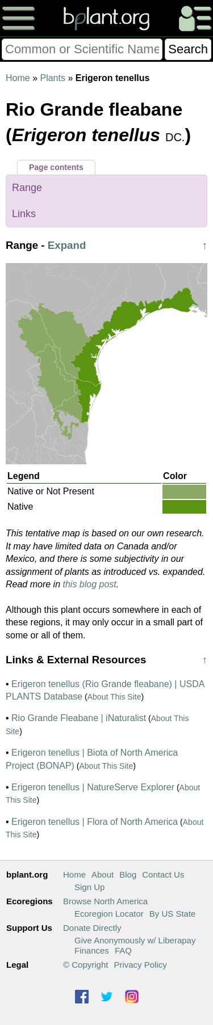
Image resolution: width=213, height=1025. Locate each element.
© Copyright (85, 964)
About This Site (114, 696)
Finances (91, 950)
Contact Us (163, 874)
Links (24, 213)
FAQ (123, 950)
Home (18, 78)
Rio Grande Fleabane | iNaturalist (78, 718)
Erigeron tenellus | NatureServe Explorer (92, 787)
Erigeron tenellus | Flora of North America (94, 822)
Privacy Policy (140, 964)
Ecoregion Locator (109, 913)
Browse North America (105, 901)
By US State (172, 913)
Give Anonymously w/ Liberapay (134, 940)
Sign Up (89, 887)
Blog (127, 874)
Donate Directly (92, 928)
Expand (67, 245)
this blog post (89, 584)
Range (27, 187)
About (102, 874)
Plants (52, 78)
